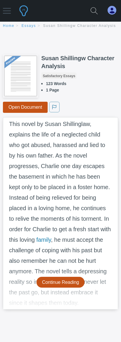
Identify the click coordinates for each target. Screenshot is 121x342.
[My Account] (114, 10)
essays (29, 26)
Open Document (25, 107)
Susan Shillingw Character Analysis (79, 26)
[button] (7, 8)
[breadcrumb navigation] (60, 26)
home (8, 26)
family (43, 239)
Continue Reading (60, 282)
